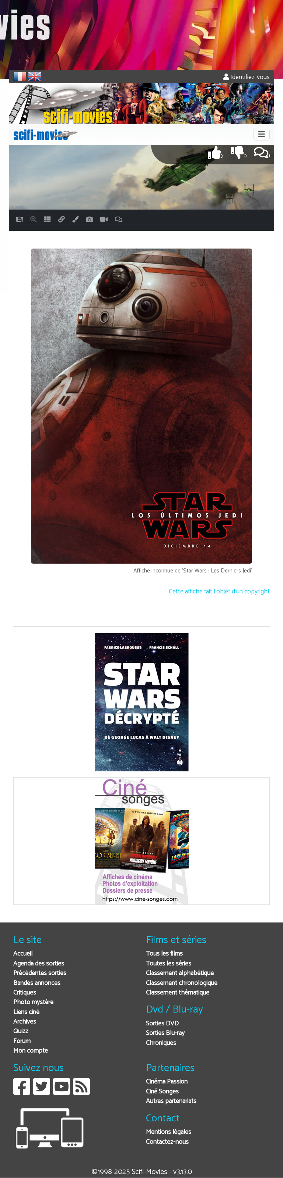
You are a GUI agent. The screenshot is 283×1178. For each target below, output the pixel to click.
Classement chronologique (181, 983)
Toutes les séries (168, 964)
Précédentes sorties (39, 973)
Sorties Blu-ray (165, 1033)
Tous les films (164, 954)
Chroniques (161, 1043)
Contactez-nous (167, 1142)
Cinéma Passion (167, 1082)
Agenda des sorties (38, 964)
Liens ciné (26, 1012)
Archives (24, 1022)
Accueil (22, 954)
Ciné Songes (162, 1091)
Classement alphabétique (180, 973)
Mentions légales (168, 1132)
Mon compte (30, 1051)
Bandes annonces (36, 983)
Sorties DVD (162, 1023)
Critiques (24, 993)
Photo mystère (33, 1002)
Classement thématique (177, 993)
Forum (22, 1041)
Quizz (20, 1031)
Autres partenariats (171, 1101)
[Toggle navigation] (262, 134)
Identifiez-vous (246, 77)
